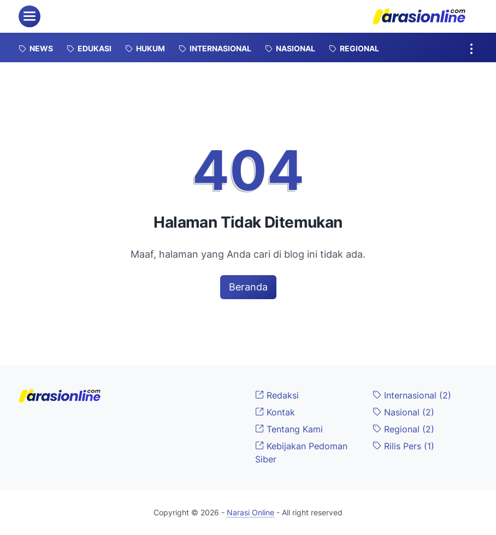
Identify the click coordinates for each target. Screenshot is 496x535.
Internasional (412, 395)
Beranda (248, 287)
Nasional (403, 412)
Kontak (275, 412)
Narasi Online (250, 512)
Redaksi (277, 395)
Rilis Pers (403, 446)
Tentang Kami (289, 429)
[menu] (29, 16)
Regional (403, 429)
